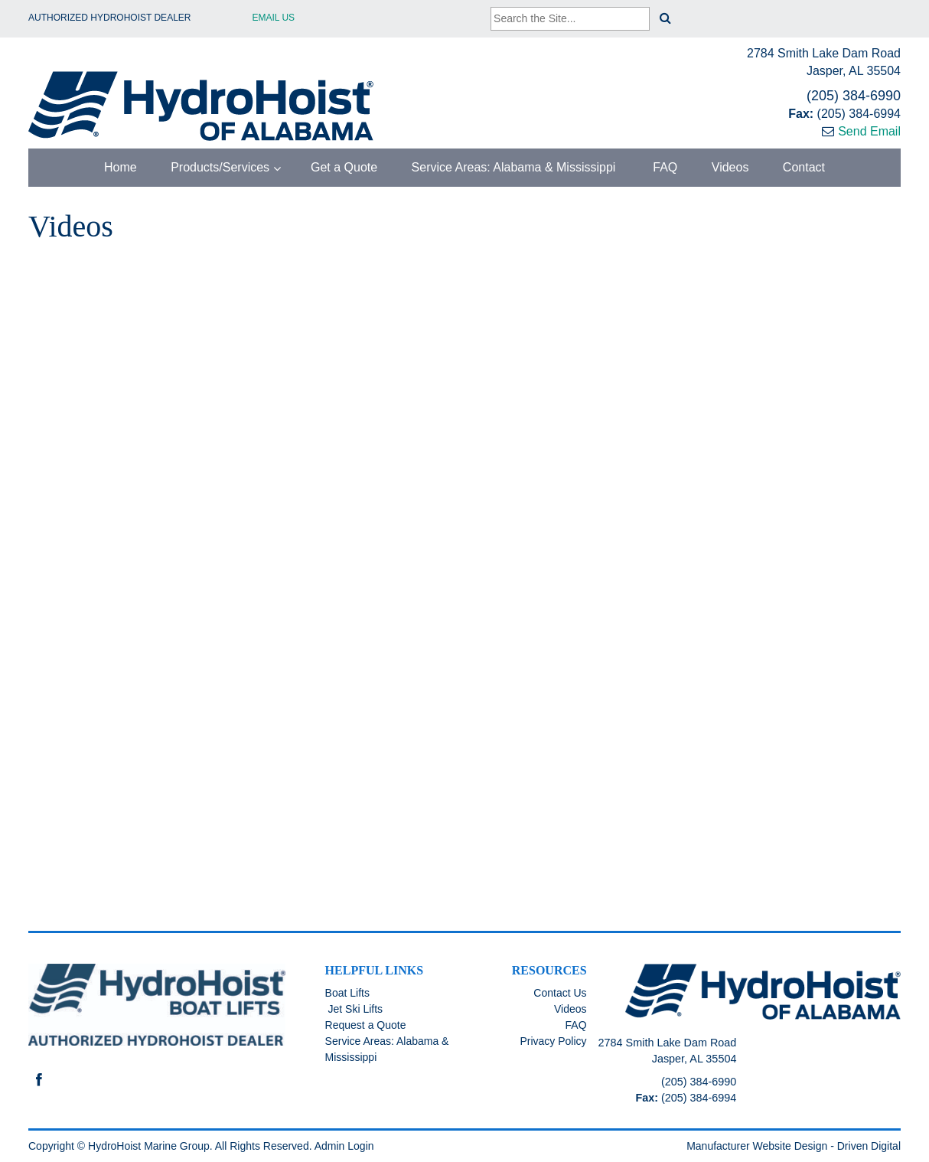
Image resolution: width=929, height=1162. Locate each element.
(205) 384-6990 (854, 95)
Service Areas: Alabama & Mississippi (514, 167)
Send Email (869, 131)
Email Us (274, 17)
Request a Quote (365, 1025)
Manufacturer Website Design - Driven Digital (793, 1146)
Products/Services (220, 167)
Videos (730, 167)
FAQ (663, 167)
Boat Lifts (347, 993)
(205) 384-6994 (859, 113)
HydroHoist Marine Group (149, 1146)
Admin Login (344, 1146)
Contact (804, 167)
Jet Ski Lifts (354, 1009)
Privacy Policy (553, 1041)
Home (120, 167)
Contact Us (559, 993)
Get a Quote (343, 167)
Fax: (802, 113)
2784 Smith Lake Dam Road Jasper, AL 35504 (824, 62)
